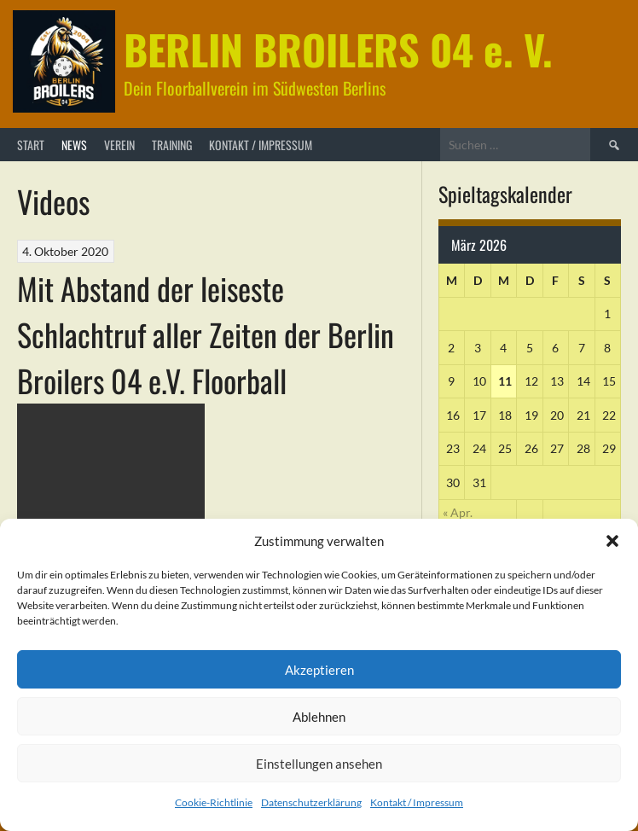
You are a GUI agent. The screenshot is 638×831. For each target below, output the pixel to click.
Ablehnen (319, 716)
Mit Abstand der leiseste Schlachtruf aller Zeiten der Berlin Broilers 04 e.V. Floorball (205, 334)
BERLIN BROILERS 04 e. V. (338, 49)
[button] (612, 540)
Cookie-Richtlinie (213, 802)
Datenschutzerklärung (311, 802)
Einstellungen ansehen (319, 763)
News (74, 145)
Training (172, 145)
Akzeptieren (319, 669)
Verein (119, 145)
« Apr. (458, 512)
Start (30, 145)
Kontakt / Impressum (416, 802)
